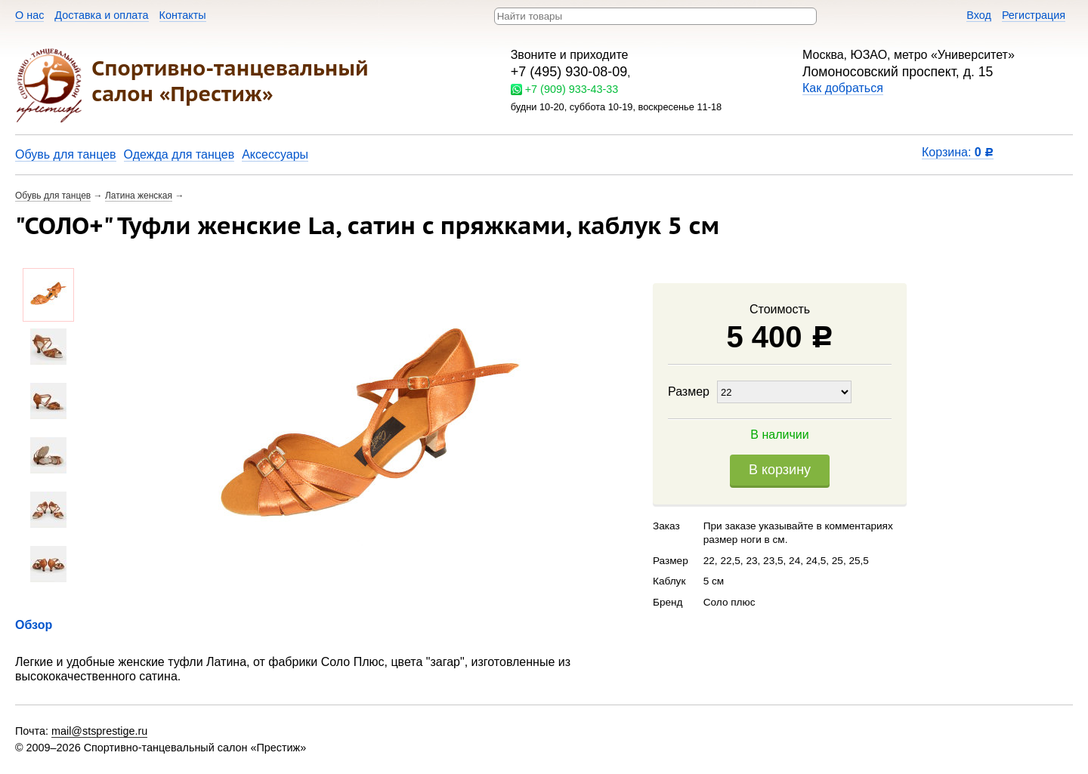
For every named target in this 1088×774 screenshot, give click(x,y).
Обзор (33, 624)
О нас (29, 15)
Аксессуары (275, 154)
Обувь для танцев (65, 154)
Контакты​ (182, 15)
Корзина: (958, 152)
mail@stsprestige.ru (99, 731)
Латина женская (138, 195)
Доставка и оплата (101, 15)
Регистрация (1033, 15)
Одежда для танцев (179, 154)
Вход (978, 15)
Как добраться (842, 88)
